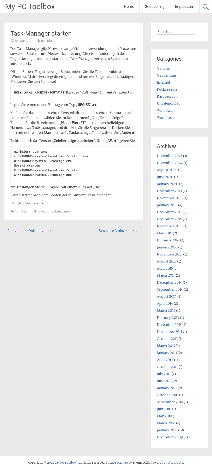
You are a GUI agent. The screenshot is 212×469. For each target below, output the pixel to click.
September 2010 (170, 402)
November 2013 (169, 332)
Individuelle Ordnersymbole (29, 231)
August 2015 (166, 261)
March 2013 (166, 346)
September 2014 (170, 289)
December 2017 (169, 212)
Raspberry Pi (167, 96)
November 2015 (169, 254)
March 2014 (166, 310)
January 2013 (167, 353)
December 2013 (169, 325)
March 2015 (166, 275)
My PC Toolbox (30, 6)
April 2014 (165, 303)
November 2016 (170, 226)
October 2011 (167, 367)
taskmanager (60, 211)
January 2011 (167, 388)
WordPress (165, 117)
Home (129, 6)
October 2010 (167, 395)
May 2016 (164, 233)
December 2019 (169, 191)
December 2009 (170, 437)
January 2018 (167, 205)
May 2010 (164, 416)
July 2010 (164, 409)
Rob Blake (48, 41)
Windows (22, 211)
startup (44, 211)
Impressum (184, 6)
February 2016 (168, 240)
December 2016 (169, 219)
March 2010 (166, 423)
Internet (163, 82)
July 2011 (164, 374)
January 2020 (167, 184)
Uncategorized (169, 103)
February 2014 (168, 317)
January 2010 (167, 430)
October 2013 (167, 339)
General (163, 68)
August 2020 (167, 170)
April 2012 (165, 360)
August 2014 (167, 296)
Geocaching (154, 6)
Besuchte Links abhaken (121, 231)
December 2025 (169, 156)
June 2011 (164, 381)
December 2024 (170, 163)
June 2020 (165, 177)
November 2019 (170, 198)
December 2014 (169, 282)
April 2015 (165, 268)
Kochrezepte (167, 89)
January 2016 (167, 247)
